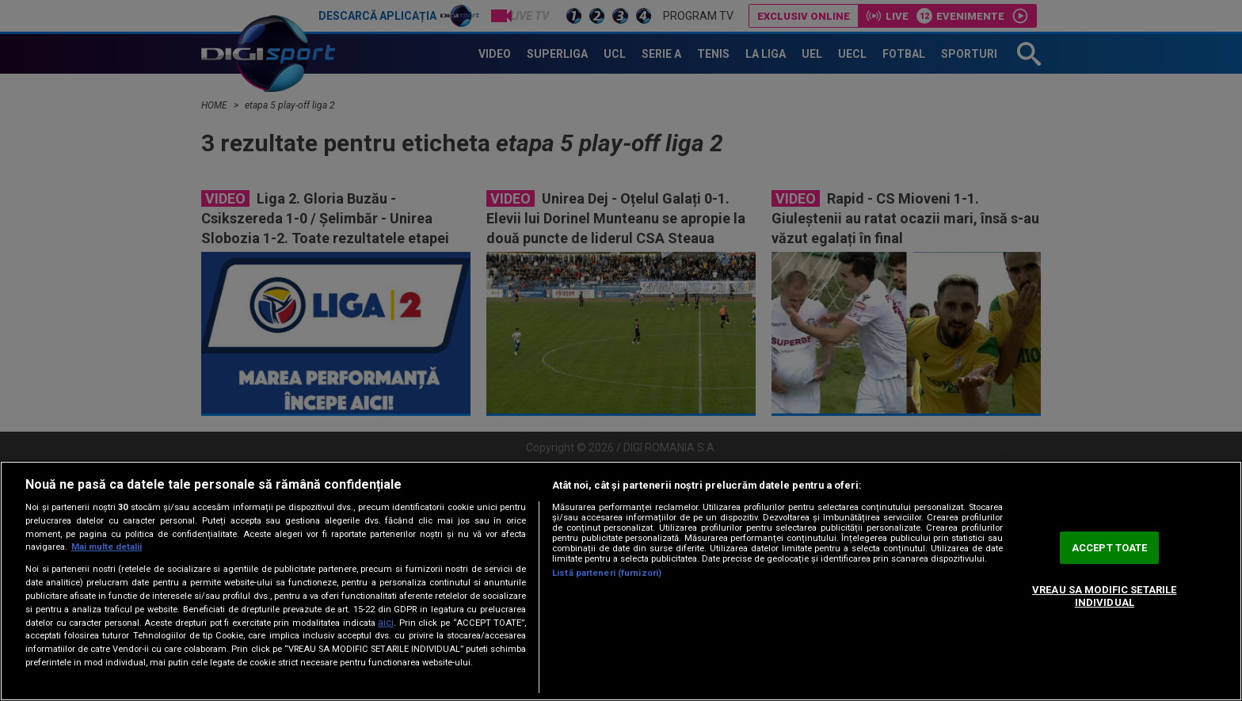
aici (386, 622)
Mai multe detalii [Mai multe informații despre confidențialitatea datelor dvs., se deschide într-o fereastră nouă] (106, 547)
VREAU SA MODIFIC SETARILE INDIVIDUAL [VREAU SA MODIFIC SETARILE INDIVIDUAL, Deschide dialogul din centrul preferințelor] (1104, 596)
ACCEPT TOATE (1110, 548)
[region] (621, 581)
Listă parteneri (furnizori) (606, 573)
